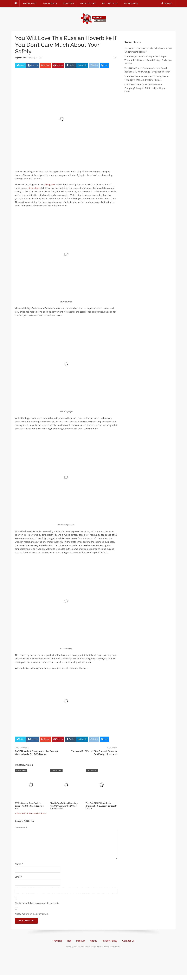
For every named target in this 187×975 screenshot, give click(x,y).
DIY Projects (131, 3)
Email (18, 876)
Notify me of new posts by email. (31, 913)
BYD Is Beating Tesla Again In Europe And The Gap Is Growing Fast (29, 805)
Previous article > (38, 813)
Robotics (68, 3)
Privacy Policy (109, 940)
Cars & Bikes (50, 3)
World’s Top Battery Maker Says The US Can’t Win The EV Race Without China (64, 805)
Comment (21, 827)
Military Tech (109, 3)
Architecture (88, 3)
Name (19, 863)
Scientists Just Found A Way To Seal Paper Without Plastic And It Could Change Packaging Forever (148, 60)
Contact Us (128, 940)
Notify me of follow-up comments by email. (37, 902)
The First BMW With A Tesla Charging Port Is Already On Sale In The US (101, 805)
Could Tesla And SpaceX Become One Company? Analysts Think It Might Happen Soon (145, 88)
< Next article (21, 813)
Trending (57, 940)
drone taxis (34, 187)
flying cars (50, 184)
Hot (69, 940)
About (93, 940)
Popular (80, 940)
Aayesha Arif (20, 57)
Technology (30, 3)
